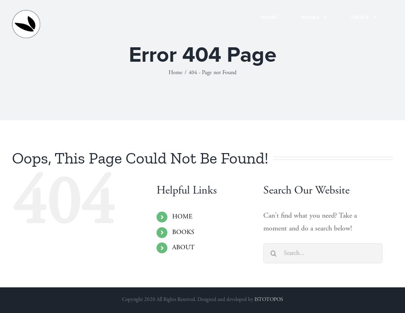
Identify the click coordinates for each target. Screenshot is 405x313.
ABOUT (183, 247)
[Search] (273, 253)
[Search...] (322, 253)
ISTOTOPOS (268, 300)
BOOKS (183, 232)
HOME (182, 217)
